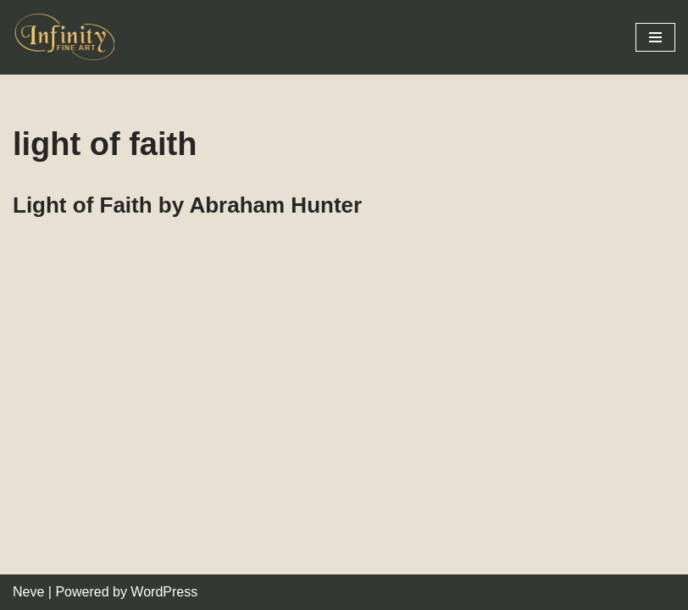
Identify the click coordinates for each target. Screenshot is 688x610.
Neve (28, 592)
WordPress (163, 592)
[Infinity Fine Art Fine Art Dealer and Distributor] (68, 37)
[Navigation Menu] (655, 37)
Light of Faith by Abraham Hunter (187, 205)
